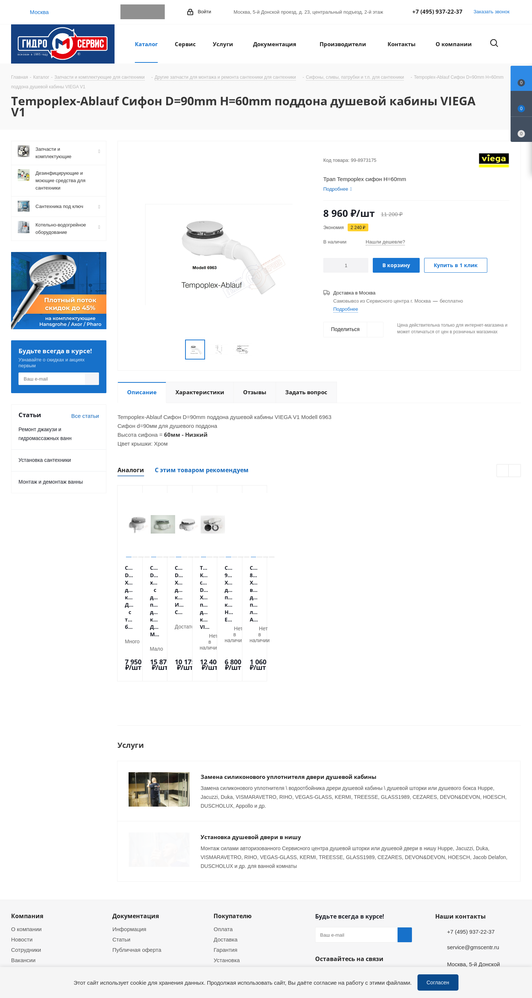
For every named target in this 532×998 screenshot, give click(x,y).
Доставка (225, 884)
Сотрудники (26, 894)
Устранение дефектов (242, 925)
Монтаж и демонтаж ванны (50, 481)
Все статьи (85, 415)
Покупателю (233, 860)
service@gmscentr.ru (473, 891)
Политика (23, 925)
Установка (227, 904)
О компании (26, 873)
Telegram (127, 11)
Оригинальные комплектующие (254, 935)
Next (515, 470)
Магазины (24, 915)
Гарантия (225, 894)
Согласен (438, 982)
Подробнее (345, 309)
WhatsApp (142, 11)
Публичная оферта (136, 894)
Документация (135, 860)
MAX (157, 11)
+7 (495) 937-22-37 (437, 11)
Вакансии (23, 904)
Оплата (223, 873)
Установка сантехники (44, 459)
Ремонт (223, 915)
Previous (503, 470)
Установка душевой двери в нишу (251, 781)
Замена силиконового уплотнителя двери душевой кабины (288, 721)
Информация (129, 873)
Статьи (121, 884)
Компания (27, 860)
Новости (22, 884)
